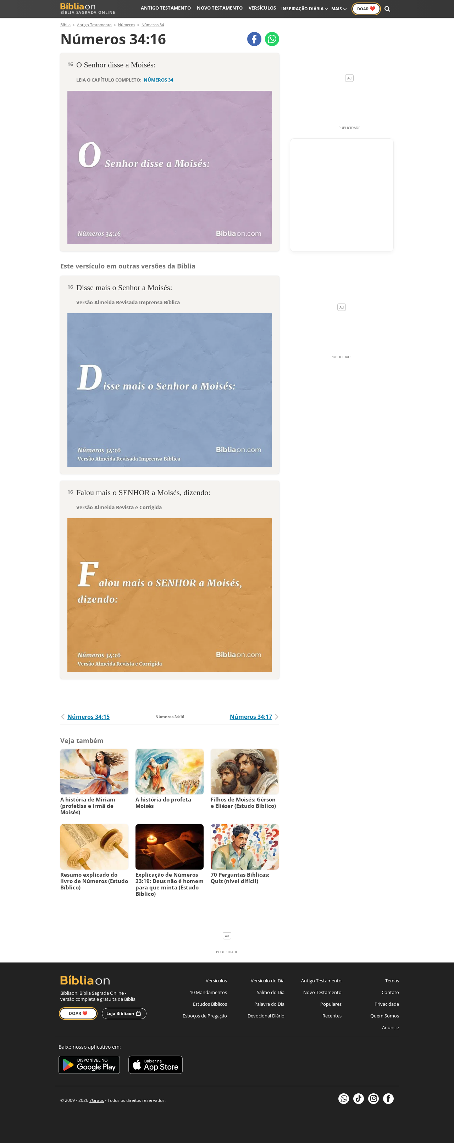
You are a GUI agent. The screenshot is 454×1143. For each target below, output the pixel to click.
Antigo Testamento (173, 9)
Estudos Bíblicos (210, 1004)
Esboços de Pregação (205, 1015)
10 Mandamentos (208, 992)
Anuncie (390, 1027)
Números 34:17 (254, 717)
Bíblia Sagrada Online (87, 8)
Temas (392, 980)
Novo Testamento (223, 9)
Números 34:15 (85, 717)
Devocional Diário (266, 1015)
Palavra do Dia (269, 1004)
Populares (331, 1004)
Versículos (263, 9)
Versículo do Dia (267, 980)
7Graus (96, 1100)
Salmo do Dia (270, 992)
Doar (366, 8)
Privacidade (387, 1004)
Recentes (332, 1015)
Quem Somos (384, 1015)
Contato (390, 992)
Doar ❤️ (78, 1013)
